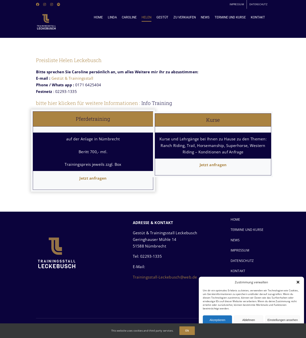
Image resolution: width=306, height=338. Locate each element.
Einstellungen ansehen (282, 320)
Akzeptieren (217, 320)
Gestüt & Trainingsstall (72, 78)
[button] (298, 282)
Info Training (156, 103)
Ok (187, 330)
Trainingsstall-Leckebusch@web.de (165, 277)
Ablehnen (248, 320)
